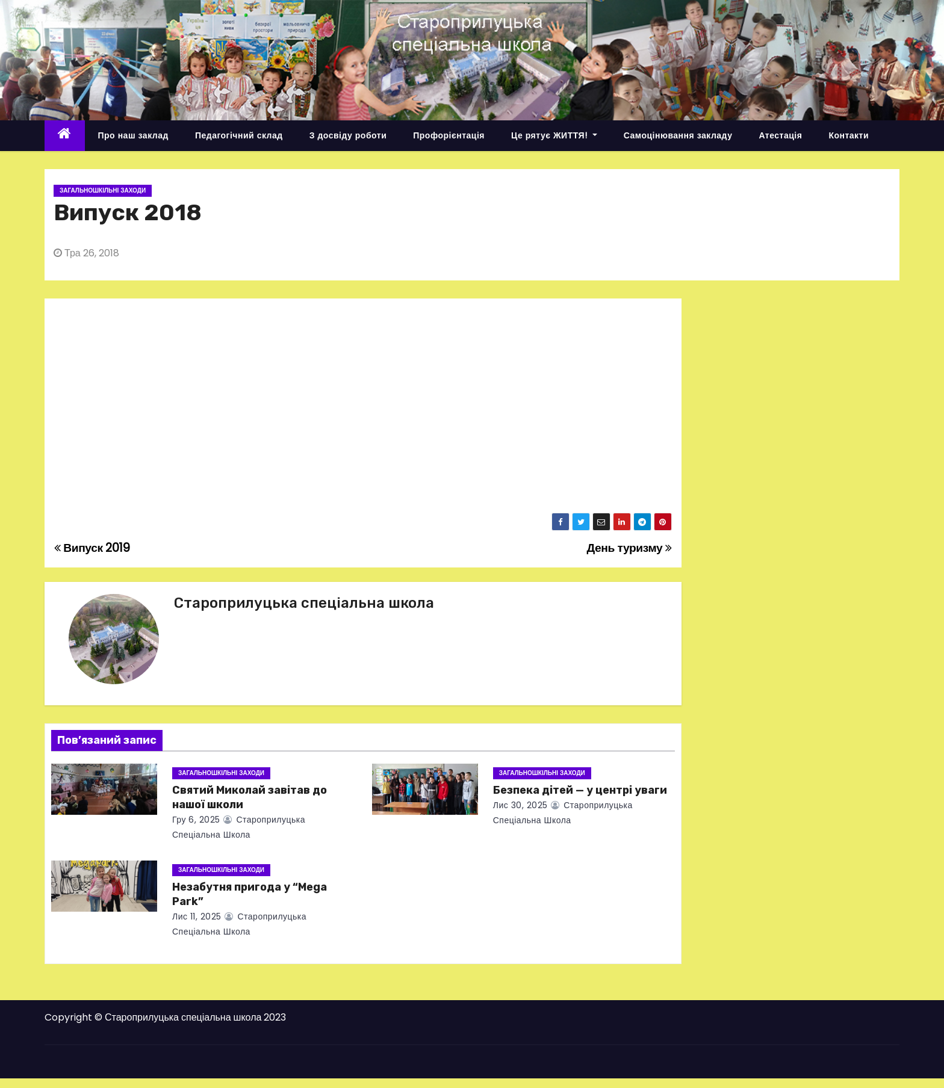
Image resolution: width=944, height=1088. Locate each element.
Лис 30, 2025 (520, 805)
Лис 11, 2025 (197, 916)
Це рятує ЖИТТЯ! (554, 135)
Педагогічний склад (239, 135)
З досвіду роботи (348, 135)
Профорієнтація (449, 135)
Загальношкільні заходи (103, 190)
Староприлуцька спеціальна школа (304, 603)
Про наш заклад (133, 135)
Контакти (848, 135)
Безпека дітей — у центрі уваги (580, 790)
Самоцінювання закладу (678, 135)
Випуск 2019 (92, 548)
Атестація (780, 135)
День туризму (628, 548)
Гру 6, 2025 (196, 820)
